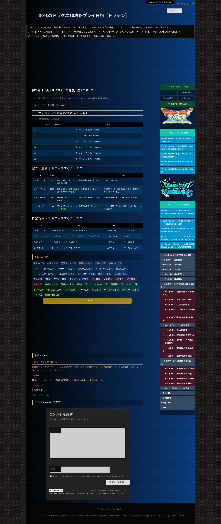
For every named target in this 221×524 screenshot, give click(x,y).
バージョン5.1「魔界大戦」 (76, 27)
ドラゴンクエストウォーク (178, 204)
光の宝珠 (131, 279)
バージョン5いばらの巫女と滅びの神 (44, 27)
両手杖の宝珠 (117, 284)
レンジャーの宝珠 (104, 268)
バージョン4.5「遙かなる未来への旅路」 (178, 319)
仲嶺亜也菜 (37, 390)
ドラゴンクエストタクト (178, 132)
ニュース (111, 35)
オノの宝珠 (38, 289)
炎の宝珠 (96, 279)
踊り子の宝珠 (104, 273)
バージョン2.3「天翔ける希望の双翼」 (179, 378)
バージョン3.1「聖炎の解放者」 (176, 330)
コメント (54, 430)
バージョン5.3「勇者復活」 (131, 27)
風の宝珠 (107, 279)
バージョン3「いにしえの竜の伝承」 (120, 31)
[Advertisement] (110, 58)
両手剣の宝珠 (67, 284)
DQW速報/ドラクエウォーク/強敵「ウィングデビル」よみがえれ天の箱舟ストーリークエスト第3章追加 (177, 213)
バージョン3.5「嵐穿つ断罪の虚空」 (178, 355)
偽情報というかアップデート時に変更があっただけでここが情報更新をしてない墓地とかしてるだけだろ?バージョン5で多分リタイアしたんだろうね (86, 368)
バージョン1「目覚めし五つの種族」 (44, 35)
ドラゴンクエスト (40, 395)
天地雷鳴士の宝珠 (41, 279)
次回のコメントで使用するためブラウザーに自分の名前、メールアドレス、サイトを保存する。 (88, 476)
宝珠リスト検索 (42, 256)
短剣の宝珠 (82, 284)
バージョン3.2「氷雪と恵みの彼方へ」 (179, 335)
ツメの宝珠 (70, 289)
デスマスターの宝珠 (79, 279)
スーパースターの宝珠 (43, 273)
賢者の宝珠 (121, 268)
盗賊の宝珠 (100, 263)
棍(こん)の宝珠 (54, 289)
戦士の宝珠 (38, 263)
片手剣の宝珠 (51, 284)
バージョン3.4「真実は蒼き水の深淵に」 (178, 349)
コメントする (87, 300)
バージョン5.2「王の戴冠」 (103, 27)
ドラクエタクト (84, 35)
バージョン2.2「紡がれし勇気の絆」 (178, 373)
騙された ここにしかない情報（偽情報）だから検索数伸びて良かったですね (68, 380)
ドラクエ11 (69, 35)
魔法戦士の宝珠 (85, 268)
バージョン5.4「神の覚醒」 (158, 27)
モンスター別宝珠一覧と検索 (51, 105)
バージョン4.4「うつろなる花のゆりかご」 (179, 311)
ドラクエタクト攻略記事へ (177, 104)
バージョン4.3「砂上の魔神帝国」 (177, 304)
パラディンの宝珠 (66, 268)
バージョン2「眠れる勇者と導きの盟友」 (161, 31)
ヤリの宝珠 (132, 284)
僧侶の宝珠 (52, 263)
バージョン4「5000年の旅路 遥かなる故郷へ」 (78, 31)
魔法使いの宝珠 (68, 263)
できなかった (38, 385)
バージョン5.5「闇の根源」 (40, 31)
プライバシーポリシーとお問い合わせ (110, 509)
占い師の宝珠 (120, 273)
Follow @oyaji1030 (186, 3)
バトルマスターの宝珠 (44, 268)
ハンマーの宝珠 (111, 289)
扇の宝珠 (96, 289)
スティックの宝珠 (99, 284)
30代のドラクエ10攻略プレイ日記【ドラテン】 (84, 15)
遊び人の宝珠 (60, 279)
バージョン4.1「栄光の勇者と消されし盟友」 (179, 293)
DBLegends (98, 35)
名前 (53, 468)
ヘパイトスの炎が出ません (44, 362)
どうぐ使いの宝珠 (86, 273)
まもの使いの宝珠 (66, 273)
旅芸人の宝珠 (115, 263)
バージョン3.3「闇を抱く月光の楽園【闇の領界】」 (178, 341)
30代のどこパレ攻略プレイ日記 (157, 515)
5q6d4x (35, 375)
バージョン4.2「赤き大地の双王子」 (178, 299)
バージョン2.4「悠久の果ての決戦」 (178, 383)
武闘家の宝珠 (85, 263)
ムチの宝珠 (83, 289)
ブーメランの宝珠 (130, 289)
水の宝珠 (119, 279)
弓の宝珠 (37, 294)
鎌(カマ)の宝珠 (52, 294)
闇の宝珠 (37, 284)
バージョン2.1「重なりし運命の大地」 (179, 368)
